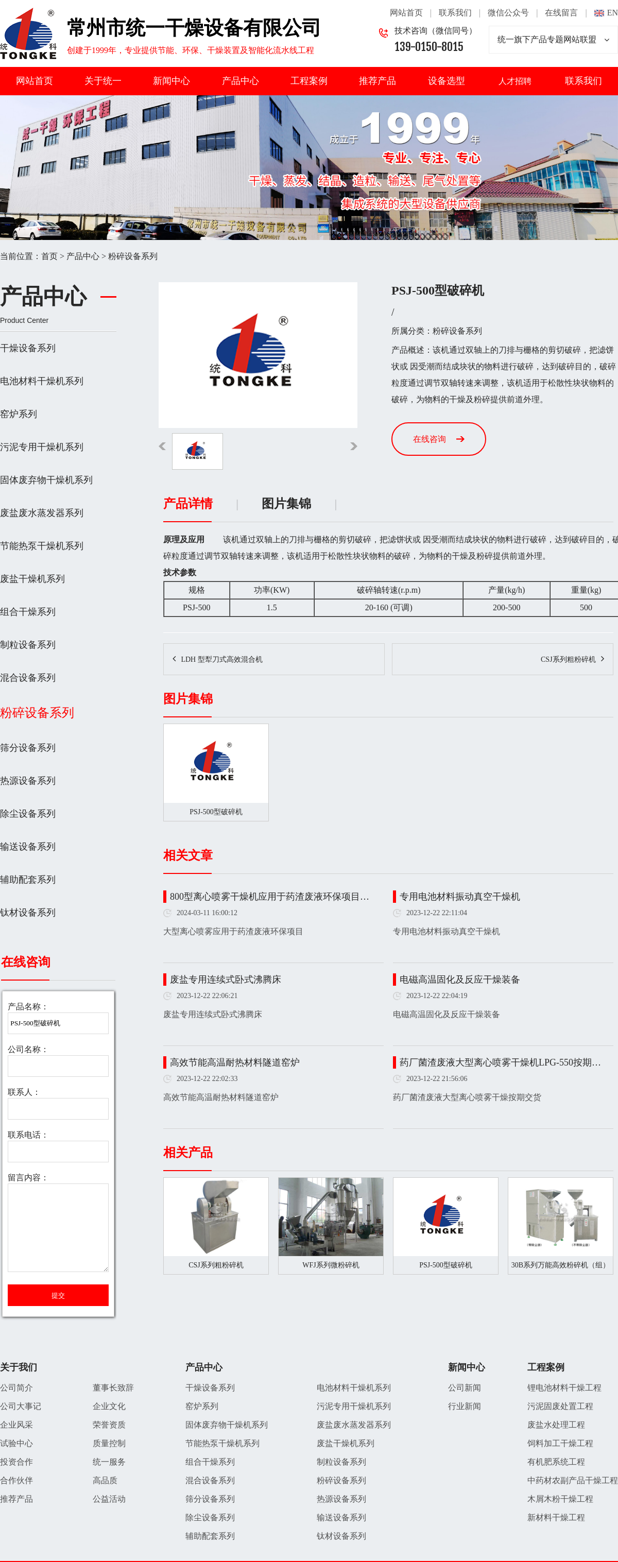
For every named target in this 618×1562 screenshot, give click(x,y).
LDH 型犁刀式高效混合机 (221, 659)
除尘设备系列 (28, 814)
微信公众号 (508, 12)
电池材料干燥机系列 (41, 381)
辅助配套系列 (28, 879)
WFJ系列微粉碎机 (330, 1265)
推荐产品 (377, 81)
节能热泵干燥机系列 (41, 546)
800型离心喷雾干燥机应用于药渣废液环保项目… (269, 896)
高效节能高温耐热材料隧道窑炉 (235, 1062)
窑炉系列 (18, 414)
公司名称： (28, 1049)
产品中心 (240, 81)
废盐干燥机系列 (32, 579)
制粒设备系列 (28, 645)
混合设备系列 (28, 678)
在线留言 (561, 12)
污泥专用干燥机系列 (41, 447)
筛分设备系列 (28, 748)
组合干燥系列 (28, 612)
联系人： (24, 1092)
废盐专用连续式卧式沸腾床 (225, 979)
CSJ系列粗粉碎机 (568, 659)
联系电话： (28, 1134)
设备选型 (446, 81)
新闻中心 (171, 81)
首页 (49, 256)
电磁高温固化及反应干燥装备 (460, 979)
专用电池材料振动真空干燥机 (460, 896)
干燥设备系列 (28, 348)
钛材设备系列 (28, 912)
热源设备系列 (28, 781)
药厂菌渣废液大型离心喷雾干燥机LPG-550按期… (500, 1062)
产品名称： (28, 1006)
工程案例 (309, 81)
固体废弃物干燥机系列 (46, 480)
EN (612, 12)
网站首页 (406, 12)
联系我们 (455, 12)
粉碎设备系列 (133, 256)
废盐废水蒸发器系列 (41, 513)
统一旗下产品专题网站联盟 (553, 39)
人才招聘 (515, 81)
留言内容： (28, 1177)
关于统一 (103, 81)
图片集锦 (286, 503)
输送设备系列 (28, 847)
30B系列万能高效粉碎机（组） (560, 1265)
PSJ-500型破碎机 (445, 1265)
